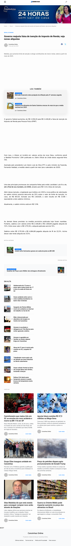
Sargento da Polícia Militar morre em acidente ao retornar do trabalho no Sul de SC (23, 309)
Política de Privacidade (41, 540)
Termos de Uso (29, 540)
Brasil (11, 26)
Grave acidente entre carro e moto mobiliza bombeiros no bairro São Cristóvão (22, 299)
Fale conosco (52, 540)
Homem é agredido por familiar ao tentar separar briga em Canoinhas (21, 339)
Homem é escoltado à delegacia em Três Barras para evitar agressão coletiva (23, 329)
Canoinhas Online (13, 44)
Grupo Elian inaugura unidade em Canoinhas (17, 462)
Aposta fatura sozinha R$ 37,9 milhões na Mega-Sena (49, 417)
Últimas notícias (19, 540)
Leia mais (28, 434)
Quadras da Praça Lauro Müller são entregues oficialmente (26, 270)
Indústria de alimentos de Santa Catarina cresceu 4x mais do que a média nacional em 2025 (39, 105)
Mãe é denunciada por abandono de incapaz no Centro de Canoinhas (21, 319)
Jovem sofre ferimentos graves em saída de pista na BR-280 (35, 250)
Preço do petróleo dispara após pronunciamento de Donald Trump (51, 462)
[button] (5, 2)
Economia (10, 32)
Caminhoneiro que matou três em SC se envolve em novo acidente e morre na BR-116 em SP (18, 418)
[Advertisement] (37, 71)
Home (5, 26)
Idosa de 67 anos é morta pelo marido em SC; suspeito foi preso (23, 349)
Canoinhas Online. (43, 537)
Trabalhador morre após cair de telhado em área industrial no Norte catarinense (23, 359)
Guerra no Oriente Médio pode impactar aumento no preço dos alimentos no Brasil (50, 505)
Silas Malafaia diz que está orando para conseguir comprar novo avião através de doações (18, 505)
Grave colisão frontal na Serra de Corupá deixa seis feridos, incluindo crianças (23, 369)
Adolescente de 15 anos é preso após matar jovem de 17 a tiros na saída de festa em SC (23, 288)
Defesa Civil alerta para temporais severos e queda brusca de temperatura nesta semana (23, 380)
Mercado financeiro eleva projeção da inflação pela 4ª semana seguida (38, 94)
